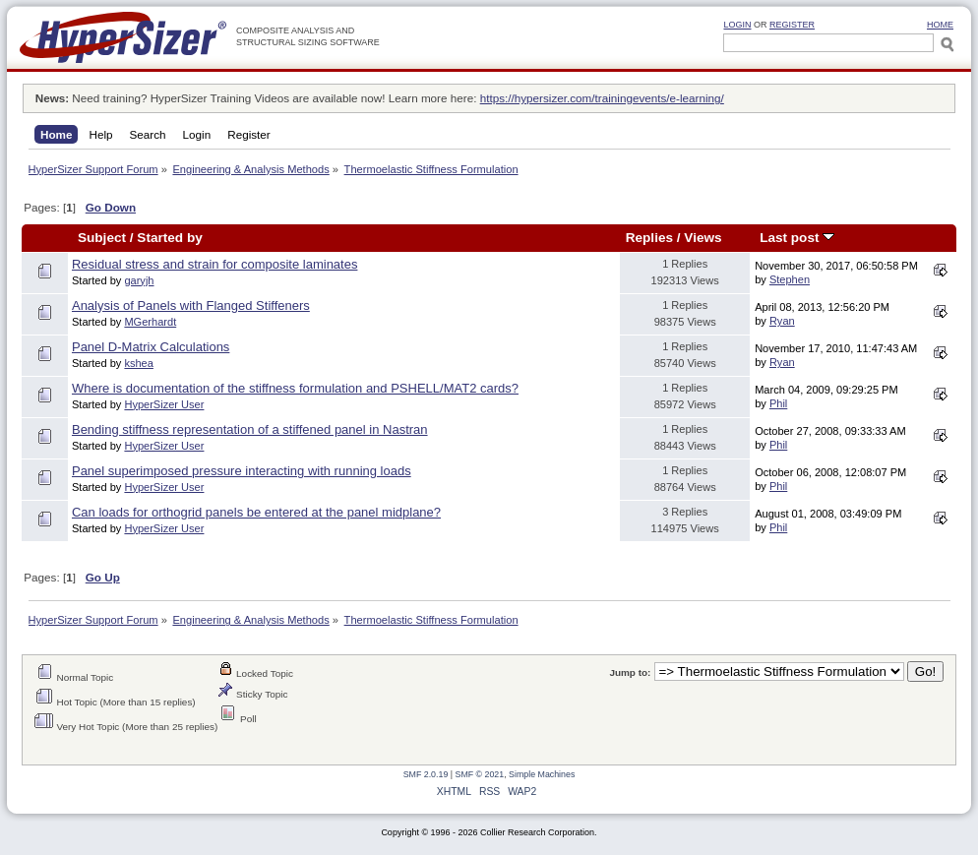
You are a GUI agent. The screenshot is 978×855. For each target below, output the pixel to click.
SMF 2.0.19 (426, 774)
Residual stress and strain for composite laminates (214, 264)
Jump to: (629, 672)
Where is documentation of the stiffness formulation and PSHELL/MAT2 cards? (295, 388)
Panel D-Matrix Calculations (150, 346)
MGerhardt (150, 322)
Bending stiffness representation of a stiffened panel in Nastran (250, 429)
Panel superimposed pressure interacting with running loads (241, 470)
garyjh (138, 280)
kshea (138, 363)
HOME (940, 25)
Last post (797, 237)
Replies (649, 237)
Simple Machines (542, 774)
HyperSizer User (164, 404)
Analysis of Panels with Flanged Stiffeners (191, 305)
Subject (102, 237)
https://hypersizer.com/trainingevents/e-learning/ (602, 98)
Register (792, 25)
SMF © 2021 (480, 774)
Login (737, 25)
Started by (169, 237)
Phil (778, 403)
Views (702, 237)
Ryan (782, 321)
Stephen (789, 279)
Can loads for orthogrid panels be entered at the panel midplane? (256, 512)
